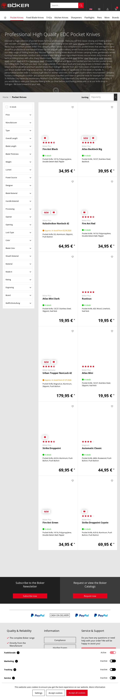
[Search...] (67, 5)
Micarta (81, 43)
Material (9, 264)
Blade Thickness (12, 154)
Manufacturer (11, 122)
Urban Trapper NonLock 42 (57, 373)
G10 (75, 43)
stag (23, 43)
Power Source (11, 177)
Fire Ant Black (50, 149)
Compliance (59, 640)
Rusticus (86, 298)
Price (8, 114)
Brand (8, 295)
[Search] (81, 5)
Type (8, 130)
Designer (9, 185)
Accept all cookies (77, 692)
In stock (13, 107)
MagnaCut (93, 58)
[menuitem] (99, 9)
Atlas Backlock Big (92, 149)
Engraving (10, 287)
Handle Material (12, 201)
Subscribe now (30, 596)
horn (28, 43)
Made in (9, 271)
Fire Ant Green (50, 522)
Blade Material (11, 193)
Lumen (8, 169)
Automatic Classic (92, 448)
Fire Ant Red (88, 223)
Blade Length (11, 146)
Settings (38, 693)
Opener (9, 217)
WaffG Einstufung (13, 303)
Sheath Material (12, 256)
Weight (8, 162)
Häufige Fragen (60, 647)
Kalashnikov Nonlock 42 (56, 223)
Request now (90, 596)
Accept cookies (55, 693)
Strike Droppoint (52, 448)
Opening (9, 224)
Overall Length (12, 138)
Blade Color (10, 248)
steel (62, 58)
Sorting (85, 97)
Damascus (34, 61)
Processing (10, 209)
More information (97, 687)
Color (8, 240)
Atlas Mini (87, 373)
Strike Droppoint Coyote (95, 522)
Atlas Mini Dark (51, 298)
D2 (58, 58)
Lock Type (10, 232)
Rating (8, 279)
